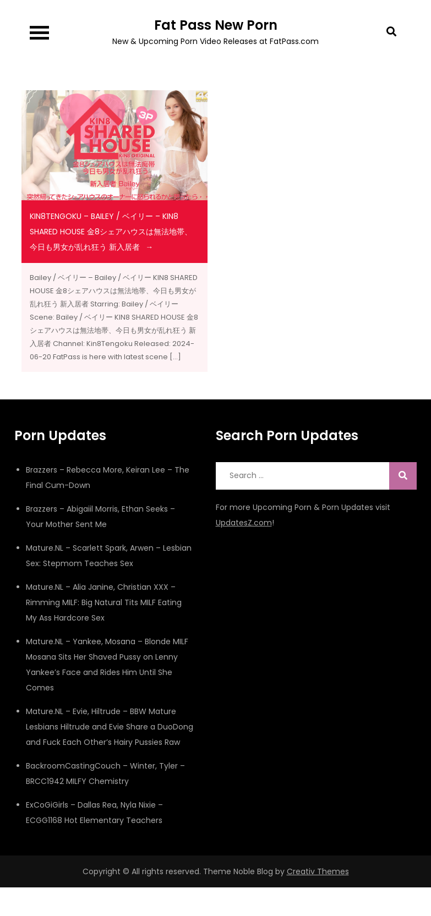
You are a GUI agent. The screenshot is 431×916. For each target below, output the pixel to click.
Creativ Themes (318, 871)
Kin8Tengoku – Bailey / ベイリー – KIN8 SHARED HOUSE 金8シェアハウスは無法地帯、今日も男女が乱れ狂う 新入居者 (111, 232)
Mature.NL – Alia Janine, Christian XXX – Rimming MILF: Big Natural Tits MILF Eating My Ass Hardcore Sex (104, 602)
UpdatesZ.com (244, 522)
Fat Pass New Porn (215, 25)
